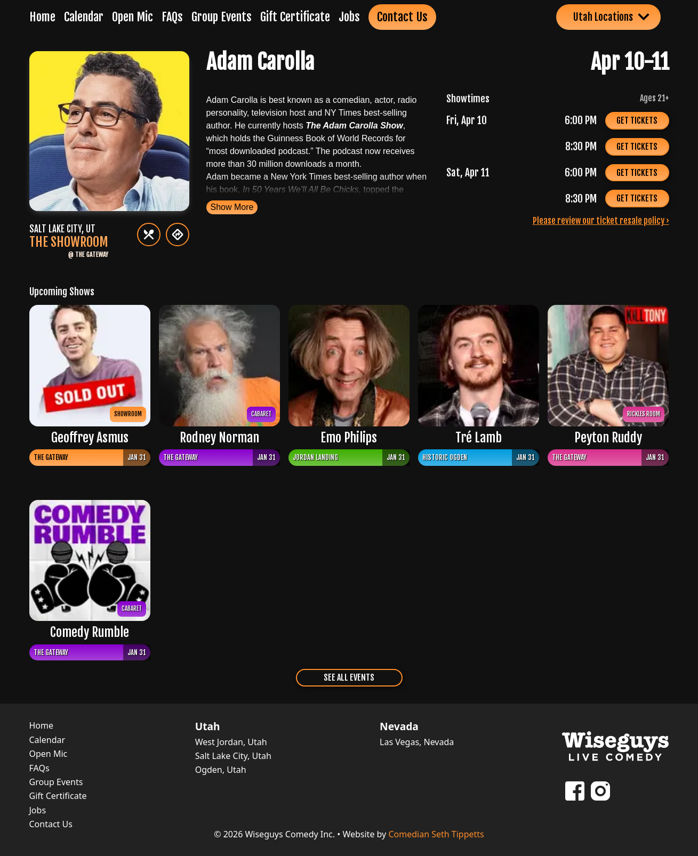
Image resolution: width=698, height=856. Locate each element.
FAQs (172, 17)
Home (42, 17)
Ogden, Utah (220, 769)
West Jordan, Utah (231, 742)
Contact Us (402, 17)
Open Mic (132, 17)
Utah (207, 726)
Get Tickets (636, 120)
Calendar (83, 17)
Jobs (349, 17)
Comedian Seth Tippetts (436, 834)
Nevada (399, 726)
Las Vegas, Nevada (417, 742)
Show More (232, 207)
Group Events (221, 17)
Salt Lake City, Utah (233, 756)
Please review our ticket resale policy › (601, 220)
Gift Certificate (295, 17)
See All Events (349, 677)
